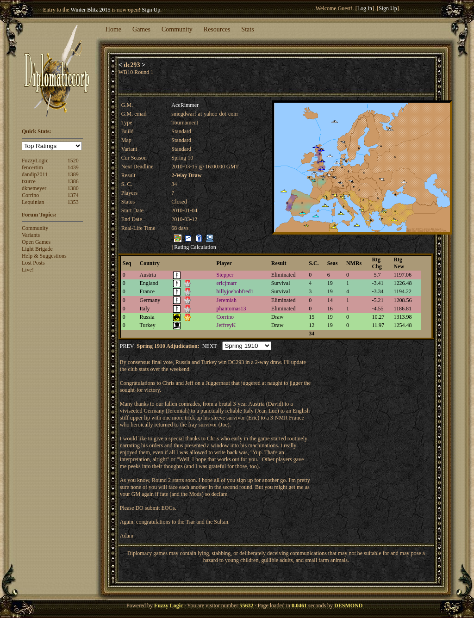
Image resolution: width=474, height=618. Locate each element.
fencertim (32, 167)
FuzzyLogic (35, 160)
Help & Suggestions (44, 256)
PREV (127, 346)
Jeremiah (227, 300)
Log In (364, 8)
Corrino (30, 195)
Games (141, 29)
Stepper (225, 275)
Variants (31, 235)
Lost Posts (33, 263)
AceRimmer (185, 105)
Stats (247, 29)
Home (113, 29)
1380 (73, 188)
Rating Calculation (195, 247)
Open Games (36, 242)
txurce (29, 181)
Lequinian (33, 202)
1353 (73, 202)
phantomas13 (231, 308)
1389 (73, 174)
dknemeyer (34, 188)
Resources (217, 29)
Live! (28, 269)
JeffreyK (226, 325)
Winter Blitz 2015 (90, 9)
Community (177, 29)
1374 (73, 195)
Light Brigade (37, 249)
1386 (73, 181)
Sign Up (151, 9)
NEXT (209, 346)
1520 (73, 160)
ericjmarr (227, 283)
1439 (73, 167)
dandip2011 (35, 174)
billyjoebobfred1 (235, 291)
